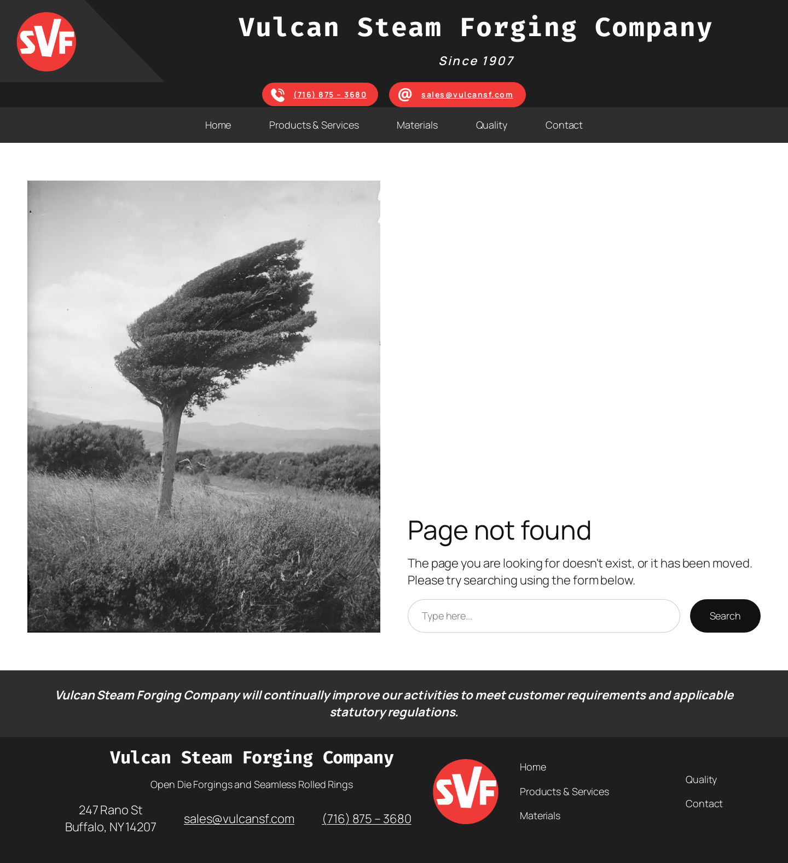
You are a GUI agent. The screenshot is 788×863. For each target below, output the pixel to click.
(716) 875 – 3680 (330, 94)
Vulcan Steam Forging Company (476, 27)
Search (725, 615)
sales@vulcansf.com (467, 94)
